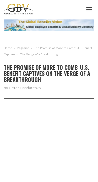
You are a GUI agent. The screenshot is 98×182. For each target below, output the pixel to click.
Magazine (23, 48)
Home (8, 48)
